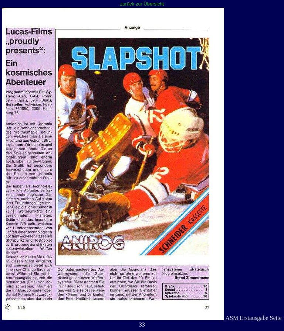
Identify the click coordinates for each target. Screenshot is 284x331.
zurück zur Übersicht (142, 4)
